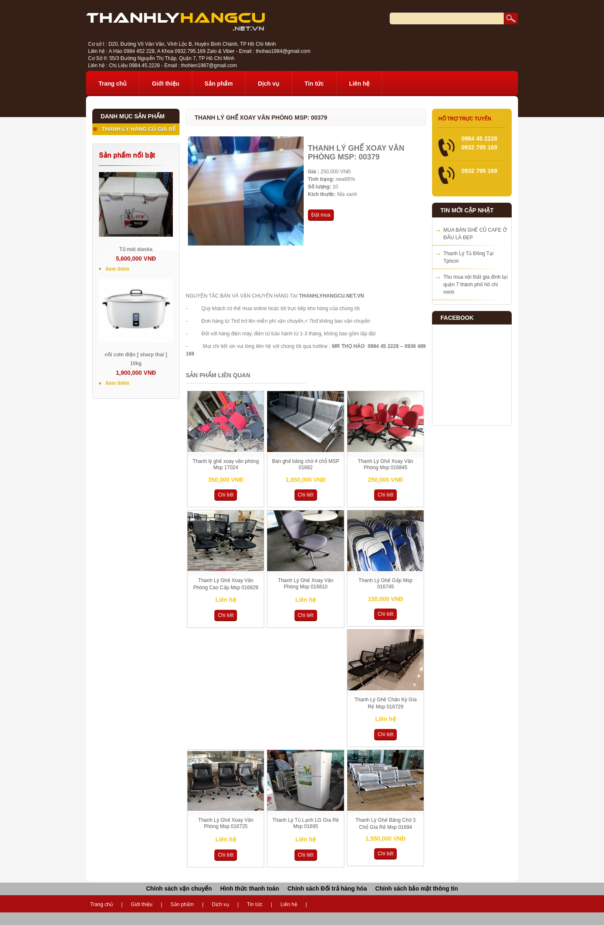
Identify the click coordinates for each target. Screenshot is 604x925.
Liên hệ (359, 83)
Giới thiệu (165, 83)
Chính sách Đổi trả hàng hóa (327, 888)
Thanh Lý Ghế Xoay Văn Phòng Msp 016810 (305, 583)
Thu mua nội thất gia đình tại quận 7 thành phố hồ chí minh (475, 284)
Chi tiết (226, 495)
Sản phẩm (219, 83)
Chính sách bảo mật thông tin (416, 888)
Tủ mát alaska (135, 249)
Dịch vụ (268, 83)
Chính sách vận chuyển (179, 888)
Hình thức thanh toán (249, 888)
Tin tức (314, 83)
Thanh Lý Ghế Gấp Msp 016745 (386, 583)
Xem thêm (117, 269)
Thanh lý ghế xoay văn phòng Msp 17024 (226, 464)
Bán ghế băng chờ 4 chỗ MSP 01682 (305, 464)
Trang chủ (113, 83)
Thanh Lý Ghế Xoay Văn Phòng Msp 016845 (385, 464)
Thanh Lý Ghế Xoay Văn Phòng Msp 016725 (225, 823)
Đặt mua (321, 215)
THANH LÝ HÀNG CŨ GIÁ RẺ (139, 129)
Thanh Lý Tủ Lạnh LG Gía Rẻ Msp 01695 (305, 823)
